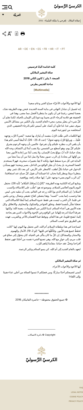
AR (19, 48)
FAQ (81, 388)
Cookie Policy (76, 397)
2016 (41, 20)
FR (45, 48)
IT (57, 48)
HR (51, 48)
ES (39, 48)
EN (33, 48)
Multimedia (41, 89)
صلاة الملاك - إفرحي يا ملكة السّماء (62, 20)
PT (63, 48)
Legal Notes (77, 392)
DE (26, 48)
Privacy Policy (76, 401)
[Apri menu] (4, 7)
